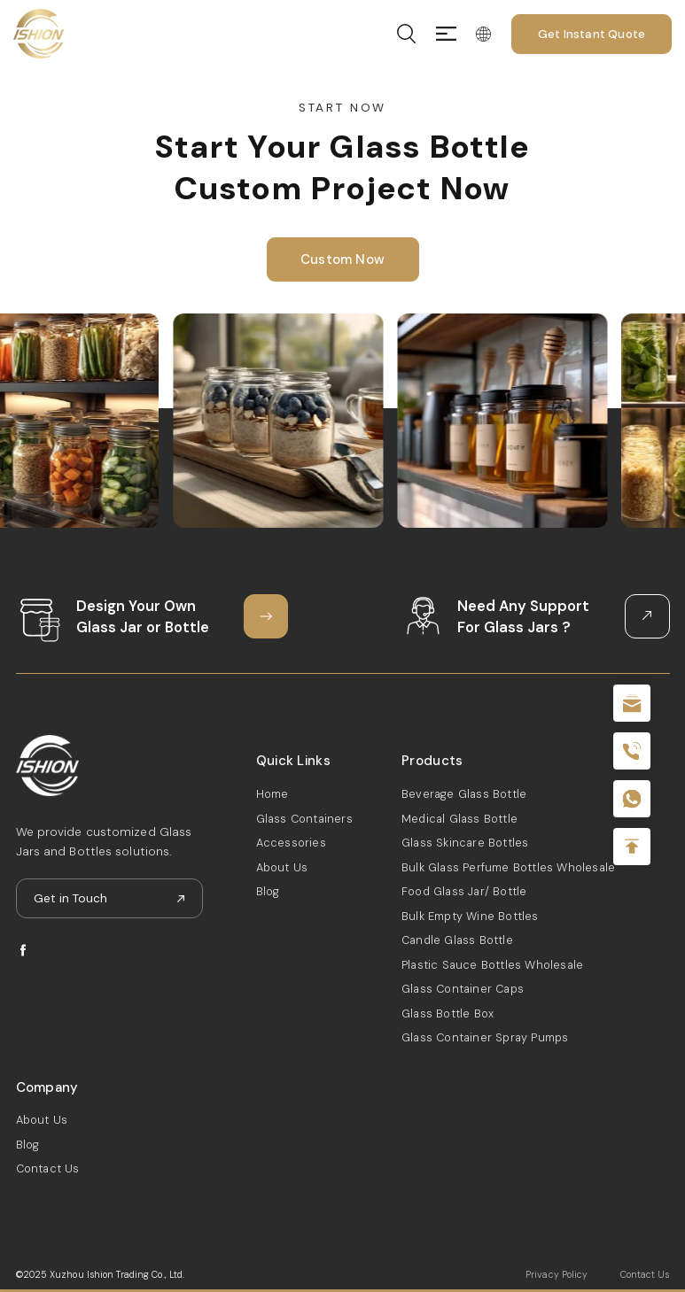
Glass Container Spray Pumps (484, 1037)
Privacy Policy (556, 1274)
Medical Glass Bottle (459, 818)
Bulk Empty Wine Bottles (470, 916)
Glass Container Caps (462, 988)
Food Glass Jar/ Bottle (463, 891)
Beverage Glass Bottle (463, 793)
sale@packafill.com (631, 703)
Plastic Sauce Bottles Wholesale (492, 964)
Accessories (291, 842)
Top (631, 846)
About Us (282, 867)
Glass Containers (304, 818)
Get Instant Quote (591, 34)
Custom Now (342, 259)
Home (272, 793)
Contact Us (48, 1168)
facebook (23, 949)
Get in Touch (70, 898)
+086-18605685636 (631, 798)
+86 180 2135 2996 (631, 751)
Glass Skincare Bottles (464, 842)
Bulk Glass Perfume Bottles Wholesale (508, 867)
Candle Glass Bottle (457, 940)
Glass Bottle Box (447, 1013)
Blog (268, 891)
